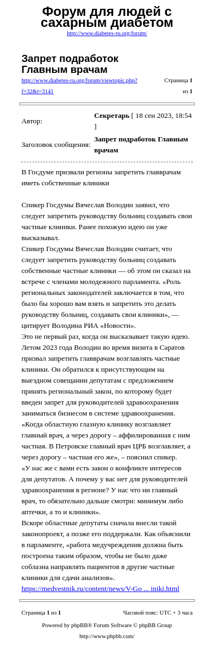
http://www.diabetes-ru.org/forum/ (107, 33)
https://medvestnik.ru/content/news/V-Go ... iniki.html (100, 588)
